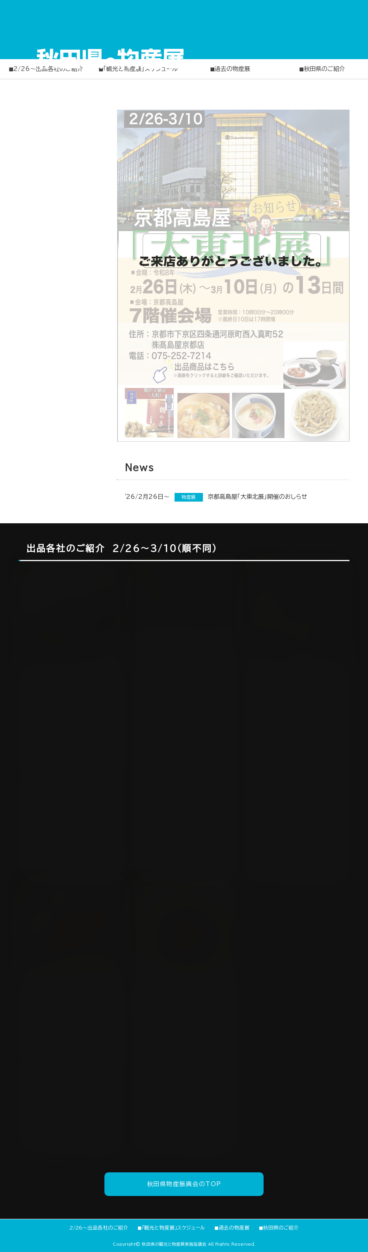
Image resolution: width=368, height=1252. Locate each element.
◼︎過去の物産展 (230, 69)
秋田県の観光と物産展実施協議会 (174, 1244)
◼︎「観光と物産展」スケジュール (171, 1227)
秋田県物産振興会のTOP (184, 1184)
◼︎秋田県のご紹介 (322, 69)
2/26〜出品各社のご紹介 (98, 1227)
